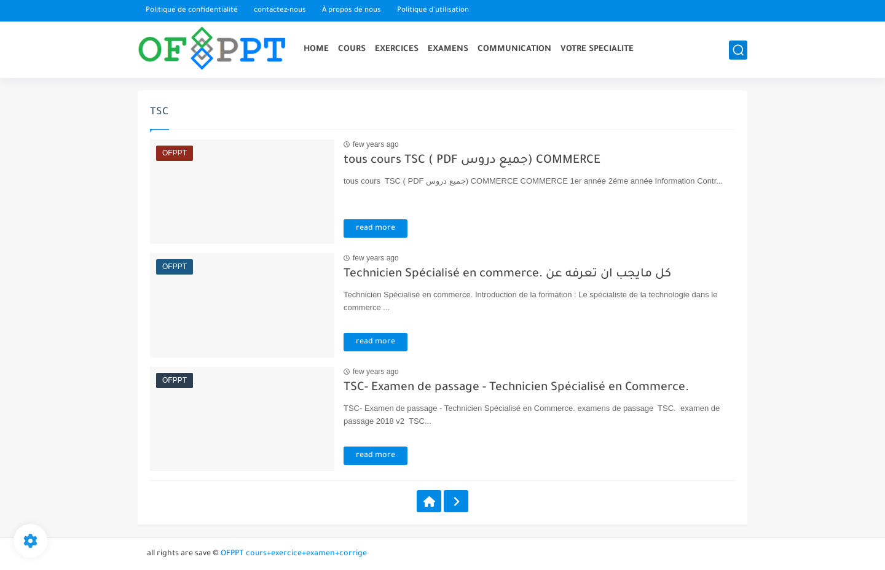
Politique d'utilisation (433, 11)
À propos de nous (351, 11)
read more (375, 228)
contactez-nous (280, 11)
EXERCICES (397, 49)
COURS (352, 49)
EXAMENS (448, 49)
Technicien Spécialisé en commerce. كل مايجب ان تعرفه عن (507, 274)
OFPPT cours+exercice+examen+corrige (294, 554)
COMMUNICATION (514, 49)
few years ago (376, 144)
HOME (316, 49)
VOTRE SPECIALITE (597, 49)
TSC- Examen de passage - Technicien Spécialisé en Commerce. (516, 387)
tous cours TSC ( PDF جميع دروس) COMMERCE (472, 160)
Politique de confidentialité (192, 11)
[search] (738, 50)
